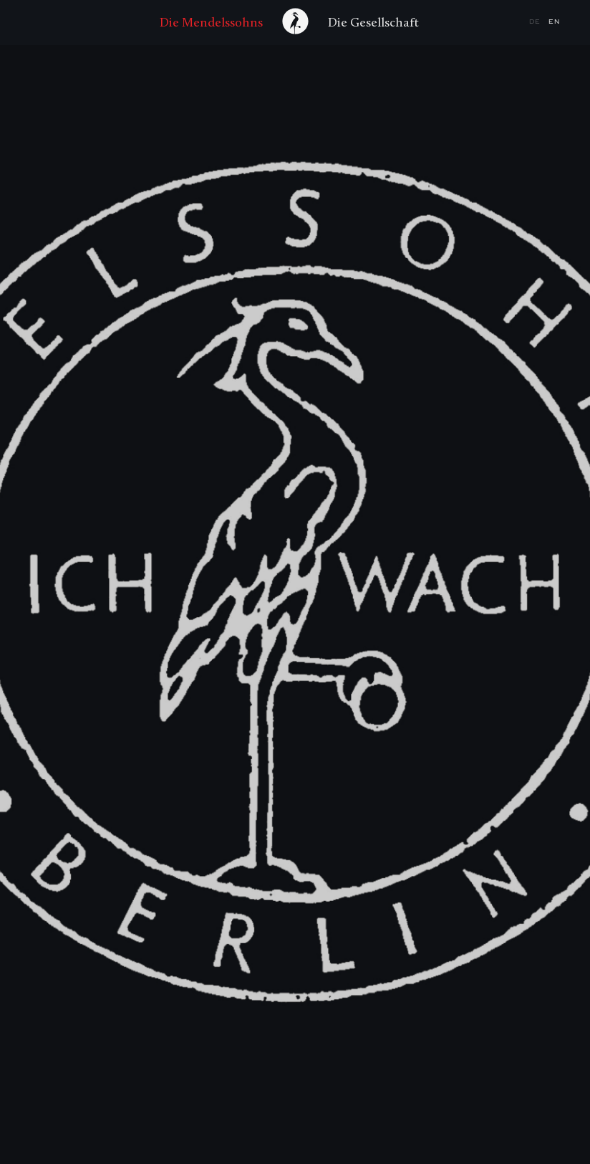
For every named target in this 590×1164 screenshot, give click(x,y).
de (536, 21)
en (554, 21)
